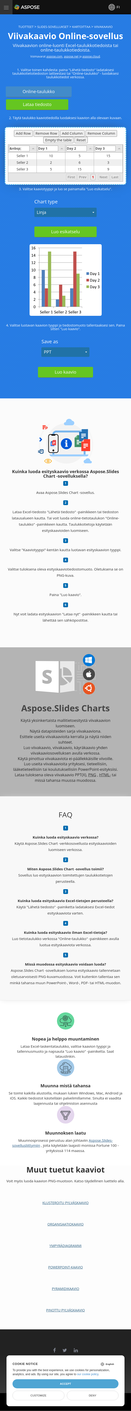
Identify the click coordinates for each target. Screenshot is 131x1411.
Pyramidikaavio (65, 1288)
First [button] (71, 177)
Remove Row (46, 133)
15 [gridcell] (108, 156)
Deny (92, 1395)
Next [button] (104, 177)
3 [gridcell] (108, 162)
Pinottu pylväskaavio (65, 1310)
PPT (47, 352)
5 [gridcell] (79, 156)
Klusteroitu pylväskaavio (65, 1202)
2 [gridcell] (51, 162)
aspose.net (71, 56)
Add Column (72, 133)
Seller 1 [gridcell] (27, 156)
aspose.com (54, 56)
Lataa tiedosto (37, 104)
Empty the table (58, 139)
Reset (81, 139)
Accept (65, 1383)
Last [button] (115, 177)
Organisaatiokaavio (65, 1224)
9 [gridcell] (108, 169)
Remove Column (101, 133)
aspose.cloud (91, 56)
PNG (92, 774)
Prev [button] (82, 177)
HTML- (105, 774)
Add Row (23, 133)
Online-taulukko (39, 91)
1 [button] (93, 177)
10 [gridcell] (51, 156)
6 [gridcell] (79, 162)
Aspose (20, 7)
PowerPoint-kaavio (65, 1267)
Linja (41, 212)
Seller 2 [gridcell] (27, 162)
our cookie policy (87, 1374)
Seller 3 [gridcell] (27, 169)
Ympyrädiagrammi (66, 1245)
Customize (38, 1395)
